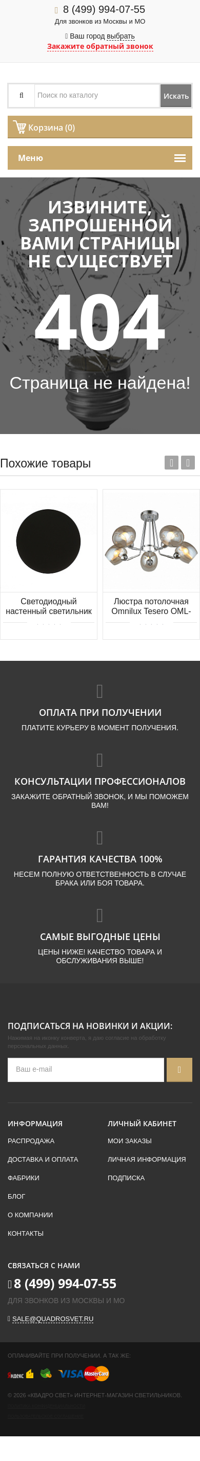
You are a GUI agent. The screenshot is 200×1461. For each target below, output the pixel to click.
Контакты (26, 1233)
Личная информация (147, 1159)
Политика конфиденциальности (46, 1406)
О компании (30, 1215)
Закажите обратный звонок (100, 46)
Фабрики (23, 1178)
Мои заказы (130, 1141)
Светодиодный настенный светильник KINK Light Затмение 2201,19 (49, 607)
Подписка (126, 1178)
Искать (176, 96)
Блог (16, 1196)
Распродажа (31, 1141)
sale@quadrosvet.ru (52, 1319)
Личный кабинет (142, 1123)
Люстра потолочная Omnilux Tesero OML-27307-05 (151, 607)
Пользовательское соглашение (46, 1416)
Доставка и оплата (43, 1159)
